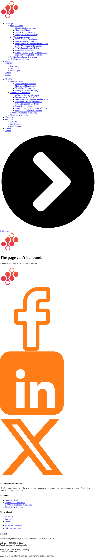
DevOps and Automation (20, 37)
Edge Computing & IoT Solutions (28, 55)
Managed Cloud (16, 26)
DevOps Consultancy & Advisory (23, 57)
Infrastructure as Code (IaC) (26, 41)
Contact (8, 75)
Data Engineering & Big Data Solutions (31, 53)
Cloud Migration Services (25, 28)
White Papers (15, 70)
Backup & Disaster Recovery (26, 35)
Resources (9, 64)
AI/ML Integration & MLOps (27, 48)
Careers (8, 73)
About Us (9, 61)
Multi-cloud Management (25, 30)
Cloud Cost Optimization (25, 32)
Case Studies (15, 68)
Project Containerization (24, 50)
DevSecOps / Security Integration (28, 46)
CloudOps (9, 23)
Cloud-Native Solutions (19, 59)
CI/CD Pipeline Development (27, 39)
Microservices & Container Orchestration (31, 44)
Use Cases (14, 66)
